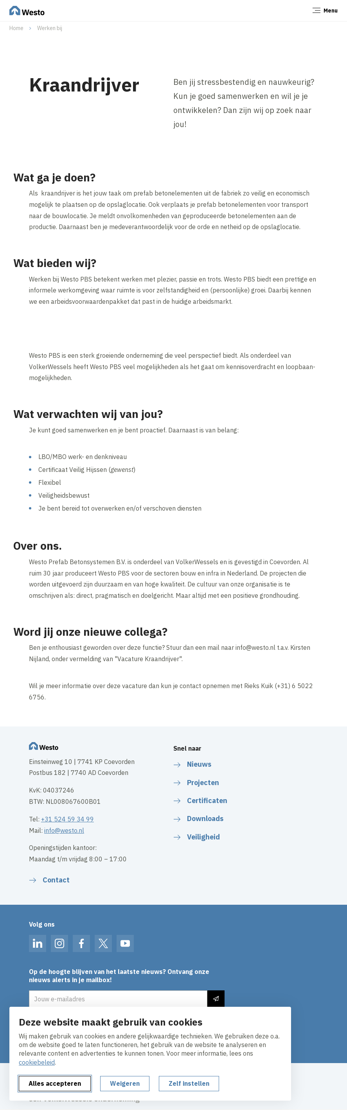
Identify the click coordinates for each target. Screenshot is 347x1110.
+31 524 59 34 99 (67, 819)
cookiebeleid (37, 1062)
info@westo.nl (64, 830)
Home (16, 28)
